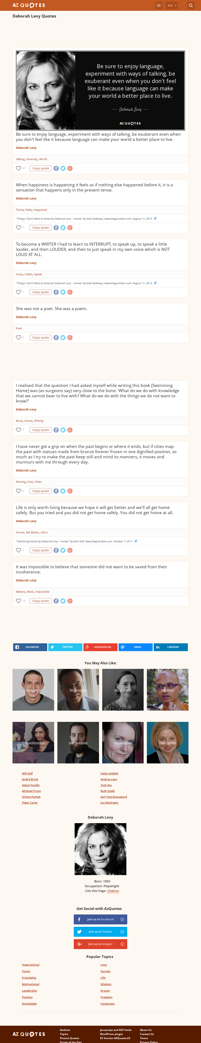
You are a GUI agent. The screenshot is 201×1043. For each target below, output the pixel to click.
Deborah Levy (26, 148)
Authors (65, 1030)
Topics (64, 1034)
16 (24, 601)
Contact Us (147, 1034)
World (43, 159)
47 (24, 168)
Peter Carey (30, 803)
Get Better (32, 532)
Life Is (44, 532)
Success (105, 971)
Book (19, 421)
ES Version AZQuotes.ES (115, 1038)
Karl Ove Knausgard (113, 797)
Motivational (30, 984)
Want (30, 592)
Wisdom (105, 984)
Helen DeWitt (109, 773)
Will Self (27, 773)
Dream (105, 991)
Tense (20, 210)
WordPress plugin (111, 1034)
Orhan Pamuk (31, 797)
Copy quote (40, 168)
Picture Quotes (69, 1038)
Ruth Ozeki (107, 791)
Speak (38, 274)
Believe (20, 592)
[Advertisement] (91, 34)
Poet (19, 328)
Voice (19, 274)
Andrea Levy (108, 779)
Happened (40, 210)
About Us (146, 1030)
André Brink (30, 779)
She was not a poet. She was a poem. (51, 308)
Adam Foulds (30, 785)
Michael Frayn (31, 791)
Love (103, 965)
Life (102, 978)
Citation (113, 891)
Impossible (42, 592)
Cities (38, 482)
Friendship (29, 978)
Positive (27, 997)
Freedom (106, 997)
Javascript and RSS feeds (116, 1030)
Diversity (32, 159)
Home (28, 421)
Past (30, 482)
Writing (38, 421)
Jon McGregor (109, 803)
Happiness (107, 1004)
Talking (20, 159)
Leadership (29, 991)
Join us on (100, 919)
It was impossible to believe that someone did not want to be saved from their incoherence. (91, 569)
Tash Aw (106, 785)
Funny (26, 971)
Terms (144, 1038)
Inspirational (30, 965)
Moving (21, 482)
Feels (28, 210)
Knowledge (29, 1004)
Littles (28, 274)
